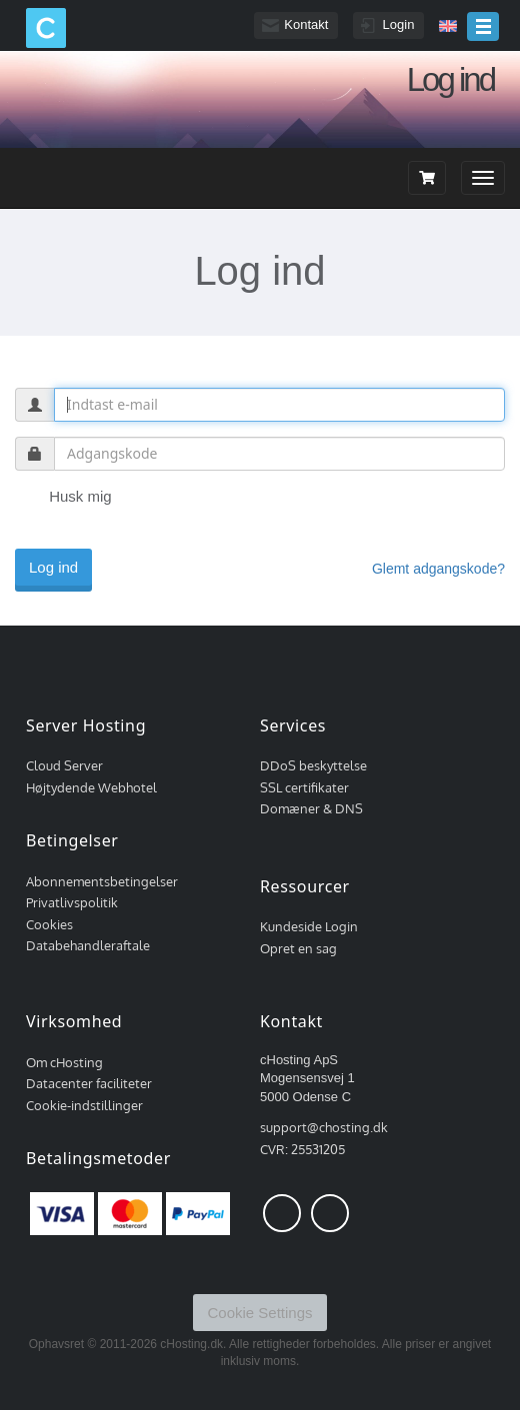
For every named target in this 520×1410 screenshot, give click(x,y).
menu (483, 26)
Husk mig (63, 498)
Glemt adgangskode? (438, 569)
